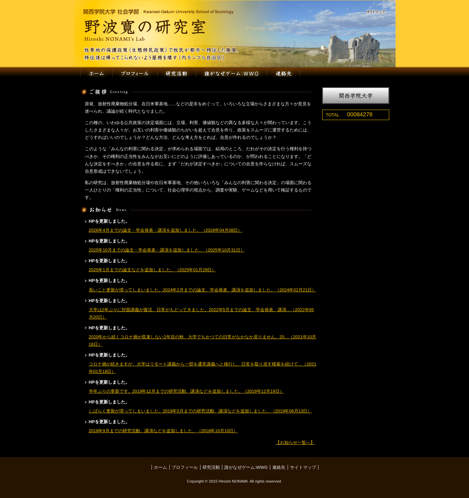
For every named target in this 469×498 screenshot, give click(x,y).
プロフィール (134, 73)
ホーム (96, 73)
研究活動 (176, 73)
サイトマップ (378, 12)
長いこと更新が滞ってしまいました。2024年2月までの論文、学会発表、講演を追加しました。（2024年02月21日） (202, 289)
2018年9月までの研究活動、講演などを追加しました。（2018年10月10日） (163, 430)
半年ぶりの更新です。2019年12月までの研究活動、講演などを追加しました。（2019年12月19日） (186, 391)
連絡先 (284, 73)
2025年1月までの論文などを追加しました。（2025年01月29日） (152, 269)
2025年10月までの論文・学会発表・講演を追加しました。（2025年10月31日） (167, 250)
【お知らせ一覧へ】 (295, 442)
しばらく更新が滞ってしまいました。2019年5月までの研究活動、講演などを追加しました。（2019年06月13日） (200, 410)
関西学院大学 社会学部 (158, 12)
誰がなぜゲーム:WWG (232, 73)
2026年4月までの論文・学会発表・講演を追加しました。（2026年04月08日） (165, 230)
